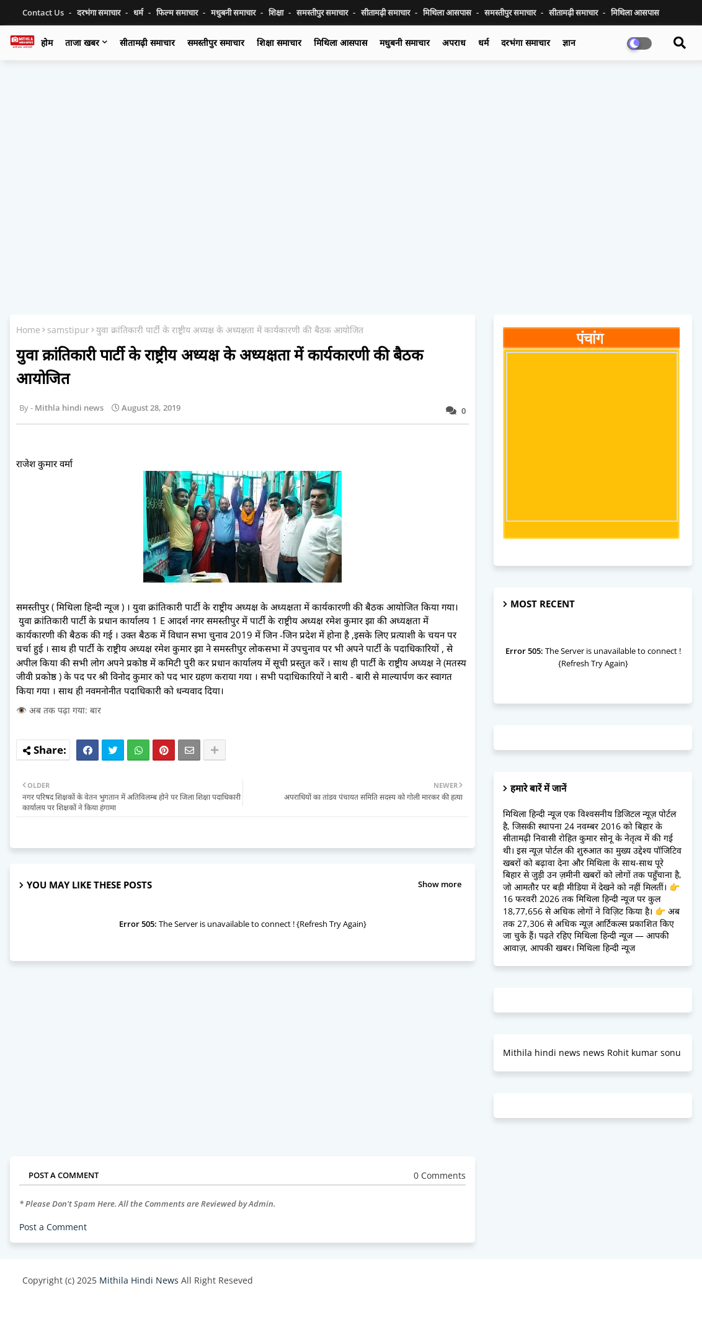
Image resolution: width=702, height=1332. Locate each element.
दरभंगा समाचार (99, 12)
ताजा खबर (82, 42)
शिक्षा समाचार (279, 42)
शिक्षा (277, 12)
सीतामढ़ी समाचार (386, 12)
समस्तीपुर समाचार (323, 12)
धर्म (139, 12)
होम (47, 42)
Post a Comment (53, 1227)
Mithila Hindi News (139, 1280)
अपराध (454, 42)
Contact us (44, 12)
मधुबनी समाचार (234, 12)
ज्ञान (568, 42)
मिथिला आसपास (448, 12)
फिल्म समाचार (178, 12)
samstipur (68, 330)
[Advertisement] (351, 159)
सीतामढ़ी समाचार (147, 42)
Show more (439, 884)
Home (28, 330)
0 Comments (440, 1175)
